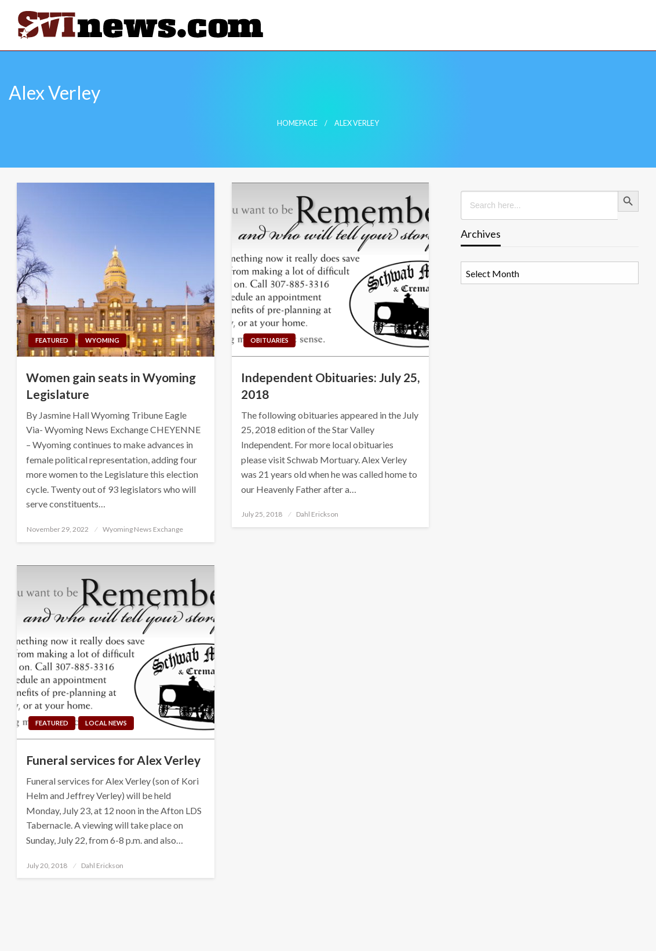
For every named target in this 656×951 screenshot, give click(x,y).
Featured (51, 340)
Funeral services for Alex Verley (113, 760)
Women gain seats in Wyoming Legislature (111, 385)
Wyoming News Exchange (143, 529)
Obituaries (269, 340)
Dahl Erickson (317, 514)
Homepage (297, 123)
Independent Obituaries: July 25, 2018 (330, 385)
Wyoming (102, 340)
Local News (106, 723)
